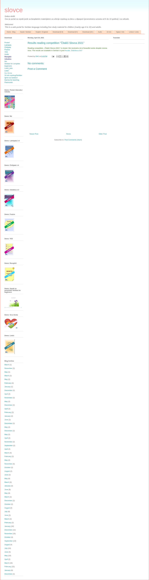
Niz (5, 61)
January (7, 387)
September (8, 445)
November (8, 368)
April (6, 394)
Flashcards (8, 82)
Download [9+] (73, 32)
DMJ (37, 56)
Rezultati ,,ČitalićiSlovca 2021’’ (73, 50)
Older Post (103, 134)
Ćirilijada (7, 47)
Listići (6, 71)
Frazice (7, 50)
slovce (13, 10)
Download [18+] (87, 32)
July (5, 511)
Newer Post (34, 134)
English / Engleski (42, 32)
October (7, 467)
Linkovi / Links (134, 32)
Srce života (8, 73)
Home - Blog (11, 32)
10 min (109, 32)
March (6, 365)
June (6, 420)
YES (6, 52)
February (7, 383)
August (7, 471)
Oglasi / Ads (120, 32)
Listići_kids (8, 68)
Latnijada (7, 45)
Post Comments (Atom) (73, 140)
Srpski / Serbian (25, 32)
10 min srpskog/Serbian (13, 75)
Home (68, 134)
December (8, 390)
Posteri (7, 43)
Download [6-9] (58, 32)
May (6, 372)
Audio (100, 32)
